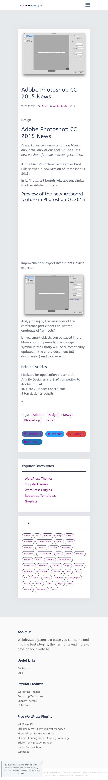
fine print (19, 768)
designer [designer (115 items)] (66, 547)
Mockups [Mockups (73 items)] (79, 565)
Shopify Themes (36, 484)
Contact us (24, 668)
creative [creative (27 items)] (41, 547)
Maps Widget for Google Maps (36, 733)
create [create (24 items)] (70, 542)
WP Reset (23, 751)
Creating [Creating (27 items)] (28, 547)
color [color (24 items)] (59, 542)
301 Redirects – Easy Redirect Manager (41, 729)
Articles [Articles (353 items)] (47, 536)
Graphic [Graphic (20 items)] (79, 553)
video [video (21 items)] (49, 583)
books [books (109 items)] (69, 536)
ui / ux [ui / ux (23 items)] (27, 583)
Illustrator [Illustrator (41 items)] (29, 565)
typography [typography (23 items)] (74, 577)
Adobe (37, 415)
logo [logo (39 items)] (67, 565)
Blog (20, 672)
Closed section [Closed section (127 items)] (44, 542)
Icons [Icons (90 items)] (38, 559)
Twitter (54, 434)
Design (53, 415)
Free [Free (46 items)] (59, 553)
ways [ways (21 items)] (60, 583)
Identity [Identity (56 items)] (50, 559)
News (44, 106)
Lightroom (24, 705)
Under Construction (29, 747)
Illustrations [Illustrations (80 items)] (65, 559)
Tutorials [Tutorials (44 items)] (59, 577)
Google (76, 434)
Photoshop (32, 420)
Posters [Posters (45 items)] (56, 571)
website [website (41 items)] (27, 589)
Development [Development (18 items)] (45, 553)
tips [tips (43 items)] (26, 577)
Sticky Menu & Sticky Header (35, 742)
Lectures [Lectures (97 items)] (43, 565)
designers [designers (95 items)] (28, 553)
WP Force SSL (26, 724)
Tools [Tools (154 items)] (35, 577)
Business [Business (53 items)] (28, 542)
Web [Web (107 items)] (70, 583)
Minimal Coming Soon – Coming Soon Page (44, 738)
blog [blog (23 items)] (59, 536)
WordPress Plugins (38, 490)
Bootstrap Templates (40, 496)
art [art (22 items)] (37, 536)
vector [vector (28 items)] (39, 583)
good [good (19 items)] (68, 553)
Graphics (31, 501)
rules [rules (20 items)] (68, 571)
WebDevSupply (60, 106)
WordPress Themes (38, 479)
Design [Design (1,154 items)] (53, 547)
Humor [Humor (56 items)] (27, 559)
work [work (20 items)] (54, 589)
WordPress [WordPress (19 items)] (42, 589)
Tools (49, 420)
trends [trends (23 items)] (47, 577)
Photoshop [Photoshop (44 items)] (29, 571)
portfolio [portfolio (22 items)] (44, 571)
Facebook (32, 434)
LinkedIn (32, 442)
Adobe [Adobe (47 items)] (27, 536)
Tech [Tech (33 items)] (78, 571)
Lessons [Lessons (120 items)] (56, 565)
